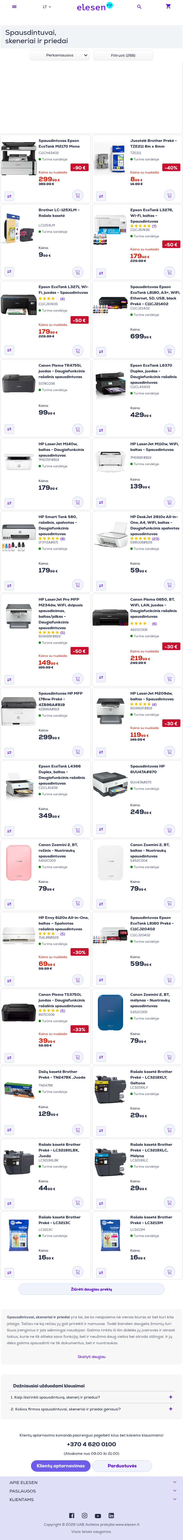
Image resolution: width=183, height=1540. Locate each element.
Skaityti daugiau (92, 1356)
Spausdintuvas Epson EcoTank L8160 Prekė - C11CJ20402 (152, 923)
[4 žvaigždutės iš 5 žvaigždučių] (145, 226)
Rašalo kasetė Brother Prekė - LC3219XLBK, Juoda (60, 1150)
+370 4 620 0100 (91, 1444)
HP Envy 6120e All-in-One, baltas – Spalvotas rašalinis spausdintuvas (64, 923)
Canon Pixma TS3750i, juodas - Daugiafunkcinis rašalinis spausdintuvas (62, 1000)
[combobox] (47, 6)
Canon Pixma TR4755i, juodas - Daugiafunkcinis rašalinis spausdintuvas (62, 371)
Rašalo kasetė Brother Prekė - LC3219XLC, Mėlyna (151, 1150)
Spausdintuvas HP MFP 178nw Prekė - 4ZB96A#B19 (60, 699)
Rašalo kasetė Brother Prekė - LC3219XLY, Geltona (151, 1077)
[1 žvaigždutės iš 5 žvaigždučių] (132, 226)
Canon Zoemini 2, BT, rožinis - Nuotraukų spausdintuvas (58, 850)
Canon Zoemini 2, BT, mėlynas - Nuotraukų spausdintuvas (150, 1000)
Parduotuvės (122, 1466)
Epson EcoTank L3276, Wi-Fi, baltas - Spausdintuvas (151, 215)
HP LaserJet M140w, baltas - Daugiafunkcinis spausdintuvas (61, 449)
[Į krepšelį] (78, 195)
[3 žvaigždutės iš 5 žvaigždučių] (140, 226)
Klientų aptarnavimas (61, 1466)
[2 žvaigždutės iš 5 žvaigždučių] (136, 226)
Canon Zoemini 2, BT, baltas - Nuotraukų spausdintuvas (150, 850)
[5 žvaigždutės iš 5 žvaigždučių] (149, 226)
